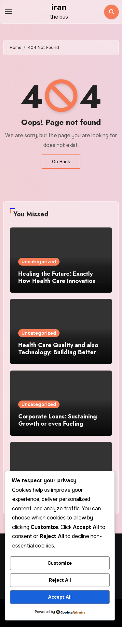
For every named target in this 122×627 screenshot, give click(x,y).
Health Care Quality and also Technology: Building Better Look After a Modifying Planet (60, 352)
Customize (59, 563)
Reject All (60, 580)
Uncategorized (38, 262)
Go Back (61, 162)
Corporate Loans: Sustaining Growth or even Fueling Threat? (57, 423)
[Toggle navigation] (8, 12)
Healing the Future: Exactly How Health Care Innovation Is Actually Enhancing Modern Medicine (60, 284)
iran (59, 7)
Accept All (60, 597)
